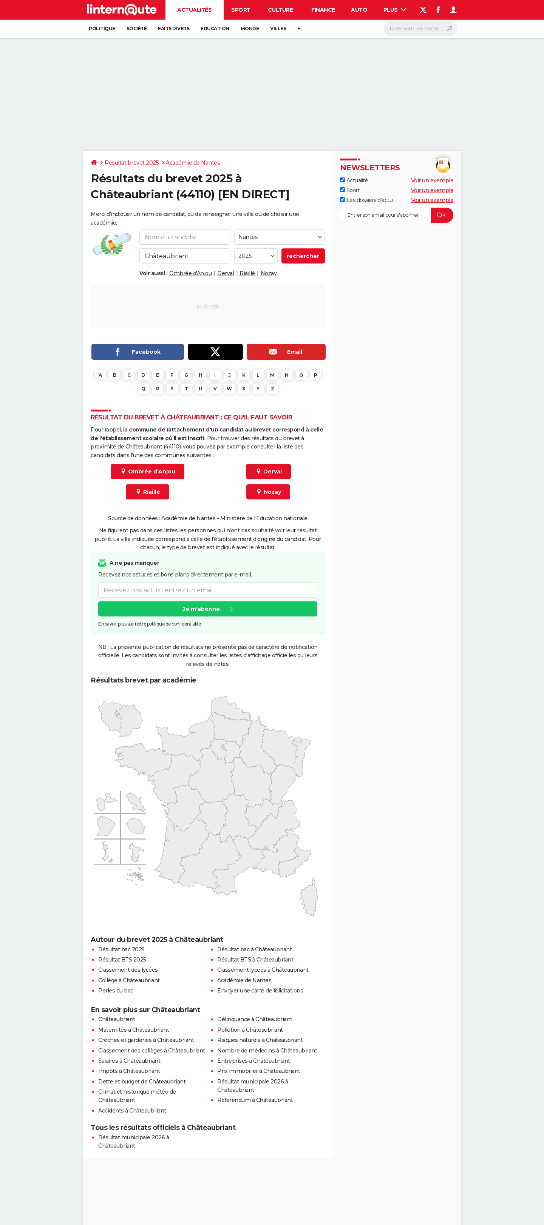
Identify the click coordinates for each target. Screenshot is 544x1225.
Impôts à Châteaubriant (129, 1071)
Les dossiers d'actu (366, 200)
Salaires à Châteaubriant (129, 1060)
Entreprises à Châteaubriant (253, 1060)
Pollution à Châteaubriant (250, 1029)
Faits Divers (173, 28)
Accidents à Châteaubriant (132, 1110)
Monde (250, 28)
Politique (102, 28)
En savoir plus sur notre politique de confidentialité (149, 624)
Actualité (354, 180)
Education (215, 28)
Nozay (269, 273)
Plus (395, 9)
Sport (240, 9)
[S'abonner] (396, 215)
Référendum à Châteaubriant (255, 1100)
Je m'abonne (201, 609)
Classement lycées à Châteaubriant (263, 969)
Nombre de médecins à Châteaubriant (267, 1050)
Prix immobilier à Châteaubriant (258, 1071)
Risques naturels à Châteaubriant (260, 1040)
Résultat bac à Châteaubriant (254, 949)
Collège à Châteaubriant (129, 980)
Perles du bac (115, 990)
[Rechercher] (420, 28)
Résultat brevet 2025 (132, 162)
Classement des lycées (128, 969)
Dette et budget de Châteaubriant (141, 1081)
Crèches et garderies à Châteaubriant (146, 1040)
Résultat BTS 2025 (122, 959)
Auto (359, 9)
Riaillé (247, 273)
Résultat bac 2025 (121, 949)
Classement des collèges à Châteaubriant (151, 1050)
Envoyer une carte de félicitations (260, 990)
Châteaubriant (116, 1019)
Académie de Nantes (193, 162)
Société (137, 28)
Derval (225, 273)
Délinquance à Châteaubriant (254, 1019)
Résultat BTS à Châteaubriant (255, 959)
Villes (278, 28)
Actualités (194, 9)
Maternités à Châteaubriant (133, 1029)
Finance (323, 9)
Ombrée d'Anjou (190, 273)
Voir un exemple (432, 180)
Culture (280, 9)
